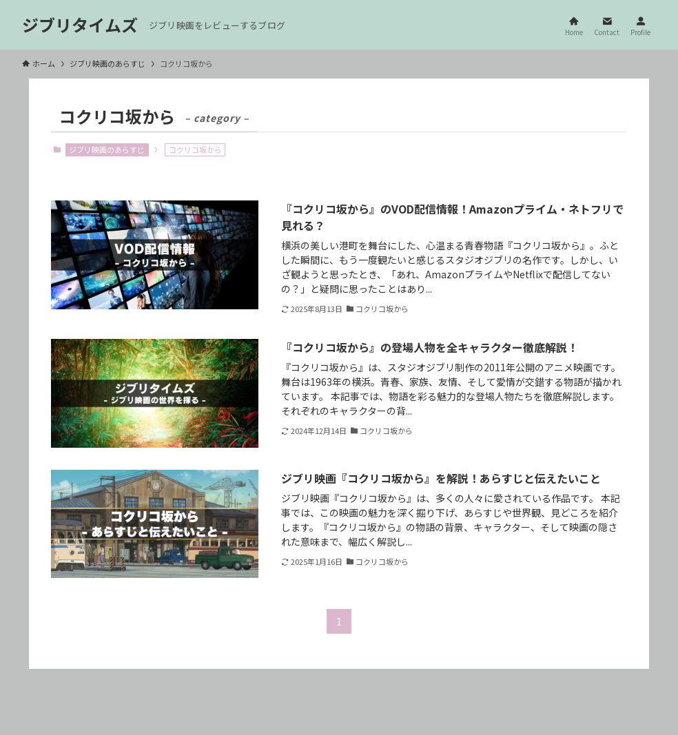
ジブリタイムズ (80, 25)
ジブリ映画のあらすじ (107, 149)
